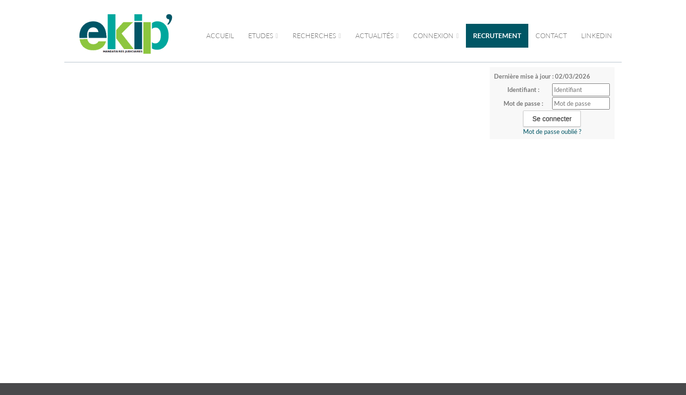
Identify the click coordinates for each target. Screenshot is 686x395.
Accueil (220, 35)
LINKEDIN (596, 35)
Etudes (263, 35)
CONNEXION (436, 35)
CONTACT (551, 35)
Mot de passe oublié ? (552, 131)
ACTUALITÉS (377, 35)
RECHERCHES (317, 35)
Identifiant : (523, 89)
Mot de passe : (523, 103)
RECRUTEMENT (497, 35)
